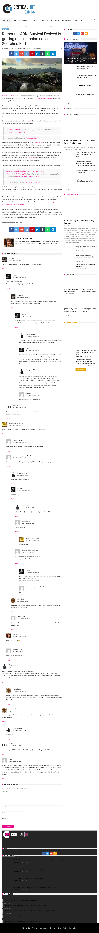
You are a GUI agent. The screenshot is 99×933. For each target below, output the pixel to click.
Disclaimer (73, 928)
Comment (5, 791)
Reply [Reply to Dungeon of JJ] (12, 483)
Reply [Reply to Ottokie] (4, 268)
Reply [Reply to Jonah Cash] (12, 629)
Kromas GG (26, 521)
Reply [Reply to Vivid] (4, 778)
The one (31, 157)
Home (3, 27)
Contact (35, 928)
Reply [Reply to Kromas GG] (17, 531)
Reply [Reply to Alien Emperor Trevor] (4, 434)
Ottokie (11, 258)
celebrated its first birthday (43, 98)
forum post (39, 142)
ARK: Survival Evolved (9, 96)
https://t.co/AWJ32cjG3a (16, 174)
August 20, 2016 (32, 138)
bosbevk (28, 121)
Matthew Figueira (8, 48)
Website (4, 818)
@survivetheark (12, 171)
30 (61, 48)
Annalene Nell (80, 365)
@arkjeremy (24, 171)
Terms (52, 928)
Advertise (44, 928)
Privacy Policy (62, 928)
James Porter (79, 356)
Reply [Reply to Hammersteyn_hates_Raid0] (8, 466)
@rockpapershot (37, 171)
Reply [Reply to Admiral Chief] (8, 660)
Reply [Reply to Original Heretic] (8, 451)
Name (4, 807)
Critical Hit (25, 928)
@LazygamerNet (13, 129)
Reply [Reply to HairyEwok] (12, 612)
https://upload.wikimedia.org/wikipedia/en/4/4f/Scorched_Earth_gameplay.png (28, 462)
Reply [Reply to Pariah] (8, 288)
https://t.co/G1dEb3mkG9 (16, 132)
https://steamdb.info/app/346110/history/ (41, 750)
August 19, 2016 (32, 182)
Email (4, 813)
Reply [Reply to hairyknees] (8, 645)
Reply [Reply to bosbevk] (8, 418)
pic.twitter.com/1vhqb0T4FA (27, 177)
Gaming (9, 27)
